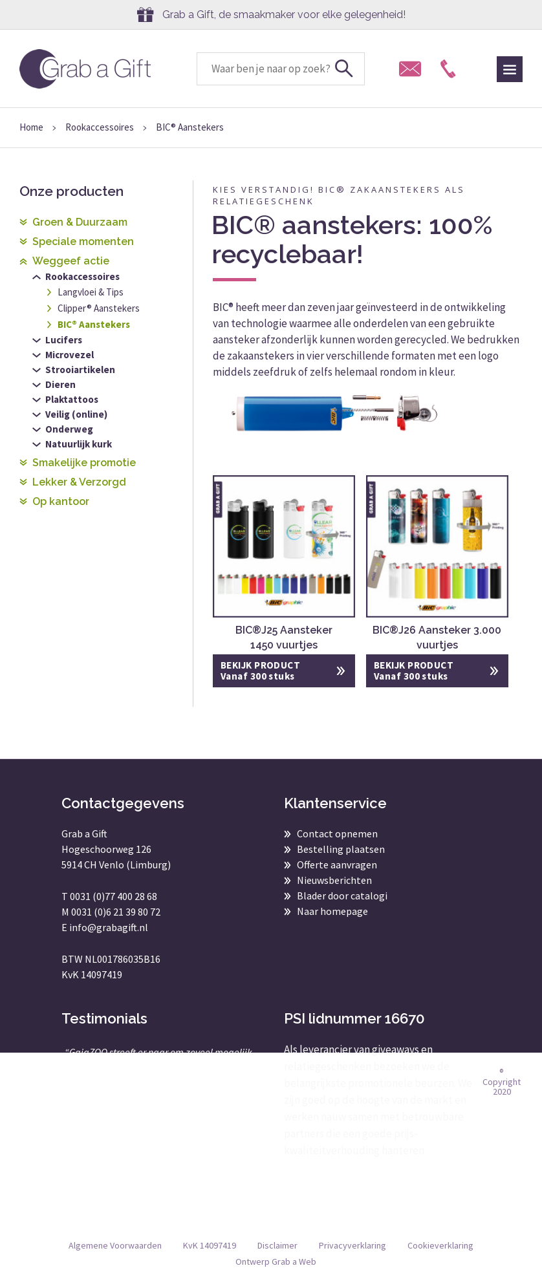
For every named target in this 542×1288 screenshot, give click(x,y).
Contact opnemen (337, 833)
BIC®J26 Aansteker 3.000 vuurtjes (437, 637)
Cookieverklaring (440, 1245)
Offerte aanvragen (337, 864)
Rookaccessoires (99, 127)
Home (31, 127)
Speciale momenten (83, 241)
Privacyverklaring (352, 1245)
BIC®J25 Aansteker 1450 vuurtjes (283, 637)
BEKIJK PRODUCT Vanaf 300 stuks (260, 670)
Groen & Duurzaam (79, 222)
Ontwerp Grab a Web (275, 1261)
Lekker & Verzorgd (79, 482)
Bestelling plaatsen (341, 849)
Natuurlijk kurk (78, 444)
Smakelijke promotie (84, 462)
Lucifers (63, 340)
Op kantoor (60, 501)
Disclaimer (277, 1245)
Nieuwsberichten (334, 880)
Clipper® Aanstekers (99, 308)
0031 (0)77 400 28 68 (113, 896)
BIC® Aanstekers (94, 324)
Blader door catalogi (342, 895)
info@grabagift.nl (108, 927)
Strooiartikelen (80, 369)
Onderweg (69, 429)
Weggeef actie (70, 261)
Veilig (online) (76, 414)
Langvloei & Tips (91, 292)
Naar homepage (332, 911)
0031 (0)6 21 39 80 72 (115, 911)
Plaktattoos (71, 399)
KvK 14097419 (209, 1245)
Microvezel (69, 355)
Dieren (60, 384)
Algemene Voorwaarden (115, 1245)
